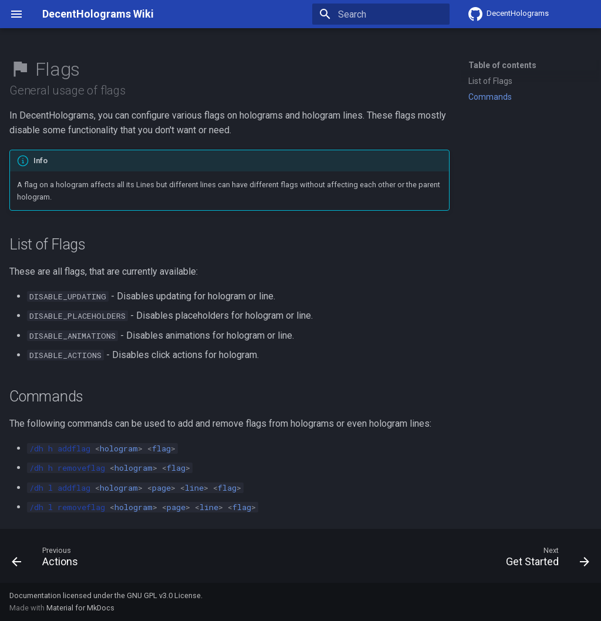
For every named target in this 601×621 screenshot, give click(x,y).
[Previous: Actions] (48, 559)
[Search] (381, 14)
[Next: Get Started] (544, 559)
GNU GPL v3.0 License (164, 595)
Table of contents (502, 65)
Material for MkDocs (80, 607)
